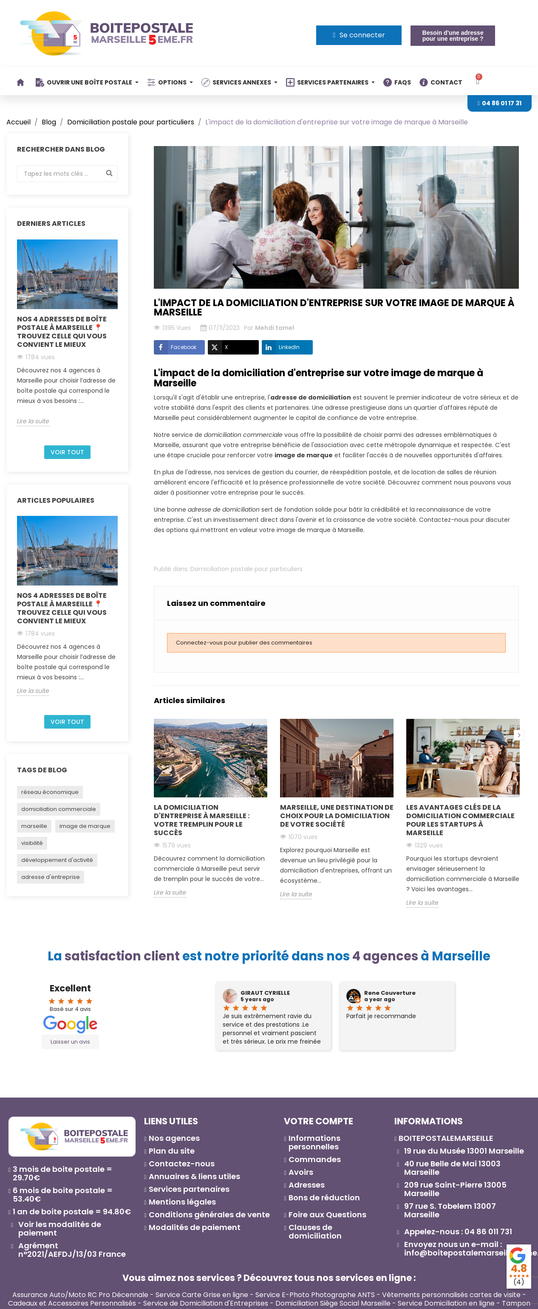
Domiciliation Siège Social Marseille (333, 1303)
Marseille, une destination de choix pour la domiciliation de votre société (337, 815)
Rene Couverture (390, 993)
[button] (452, 35)
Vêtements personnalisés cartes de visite (451, 1295)
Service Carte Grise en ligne (202, 1295)
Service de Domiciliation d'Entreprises (205, 1303)
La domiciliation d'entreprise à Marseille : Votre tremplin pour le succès (201, 820)
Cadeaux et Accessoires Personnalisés (72, 1303)
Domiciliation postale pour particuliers (246, 569)
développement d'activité (57, 860)
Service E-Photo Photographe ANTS (315, 1295)
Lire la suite (33, 421)
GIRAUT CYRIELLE (265, 993)
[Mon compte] (359, 35)
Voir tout (67, 452)
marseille (34, 826)
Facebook (175, 347)
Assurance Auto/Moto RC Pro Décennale (80, 1295)
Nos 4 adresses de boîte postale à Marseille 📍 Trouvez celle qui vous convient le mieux (62, 331)
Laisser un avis (70, 1041)
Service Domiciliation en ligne (446, 1303)
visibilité (32, 843)
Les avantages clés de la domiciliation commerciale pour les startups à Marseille (460, 820)
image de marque (84, 826)
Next (519, 735)
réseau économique (50, 792)
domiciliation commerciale (58, 809)
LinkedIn (281, 347)
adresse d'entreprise (50, 877)
